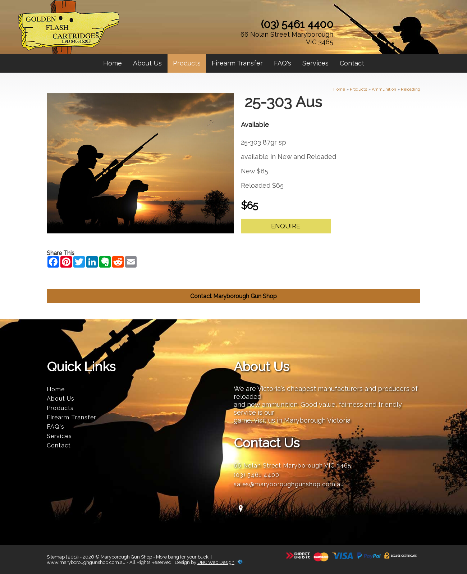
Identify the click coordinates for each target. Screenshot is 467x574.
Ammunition (384, 89)
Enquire (285, 226)
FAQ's (282, 63)
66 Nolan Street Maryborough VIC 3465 (287, 38)
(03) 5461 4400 (297, 24)
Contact (352, 63)
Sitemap (56, 557)
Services (315, 63)
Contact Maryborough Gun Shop (233, 296)
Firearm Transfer (237, 63)
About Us (147, 63)
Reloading (410, 89)
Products (187, 63)
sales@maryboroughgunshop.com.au (289, 484)
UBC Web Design (215, 562)
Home (112, 63)
